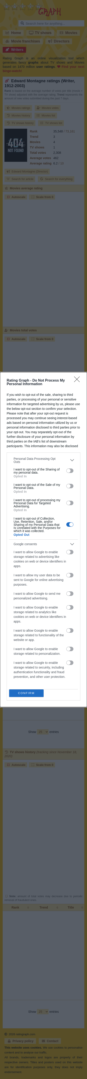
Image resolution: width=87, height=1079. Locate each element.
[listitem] (43, 460)
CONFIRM (26, 693)
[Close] (78, 380)
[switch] (69, 470)
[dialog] (43, 539)
